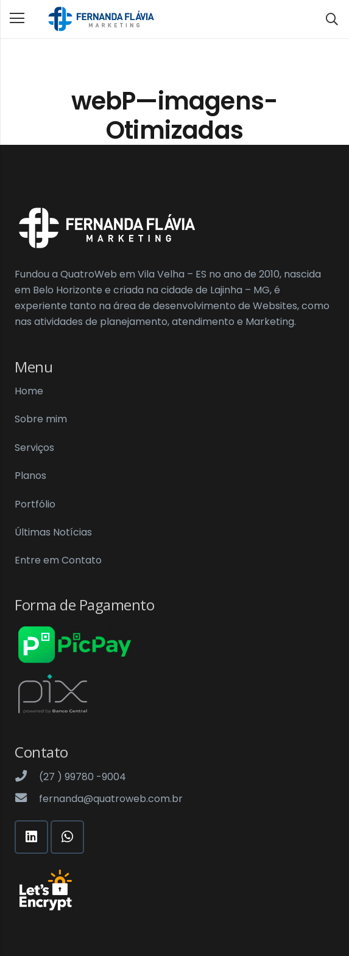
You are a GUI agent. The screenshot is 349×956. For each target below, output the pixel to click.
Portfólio (35, 504)
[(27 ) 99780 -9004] (27, 777)
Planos (30, 476)
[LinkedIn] (31, 837)
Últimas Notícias (53, 532)
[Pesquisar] (332, 19)
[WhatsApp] (67, 837)
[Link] (100, 19)
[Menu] (17, 18)
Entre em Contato (58, 560)
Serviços (34, 448)
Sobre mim (41, 419)
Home (29, 391)
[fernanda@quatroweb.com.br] (27, 799)
